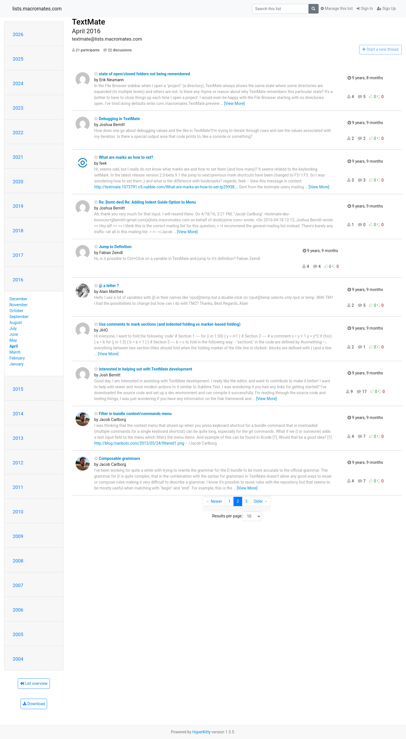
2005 (18, 634)
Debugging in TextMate (117, 118)
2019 (18, 206)
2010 (18, 512)
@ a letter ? (106, 285)
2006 (18, 610)
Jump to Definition (113, 246)
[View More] (234, 103)
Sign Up (386, 8)
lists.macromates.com (37, 9)
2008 (18, 561)
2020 (18, 181)
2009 (18, 536)
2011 (18, 487)
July (13, 328)
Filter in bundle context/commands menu (133, 413)
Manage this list (337, 8)
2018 (18, 230)
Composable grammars (117, 458)
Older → (260, 501)
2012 (18, 463)
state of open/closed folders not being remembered (142, 74)
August (16, 322)
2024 (18, 83)
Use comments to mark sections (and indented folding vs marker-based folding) (167, 324)
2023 (18, 108)
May (13, 340)
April (14, 346)
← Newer (214, 501)
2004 (18, 659)
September (19, 316)
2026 (18, 34)
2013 (18, 438)
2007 (18, 585)
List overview (34, 683)
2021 (18, 157)
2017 (18, 255)
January (17, 364)
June (14, 334)
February (17, 358)
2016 (18, 280)
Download (34, 704)
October (16, 310)
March (15, 352)
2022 (18, 132)
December (19, 299)
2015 (18, 389)
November (19, 305)
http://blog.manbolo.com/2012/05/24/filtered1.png (139, 443)
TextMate (88, 22)
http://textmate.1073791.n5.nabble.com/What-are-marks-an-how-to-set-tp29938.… (166, 187)
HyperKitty (201, 732)
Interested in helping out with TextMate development (143, 369)
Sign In (365, 8)
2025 (18, 59)
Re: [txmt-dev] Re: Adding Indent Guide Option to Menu (145, 202)
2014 (18, 413)
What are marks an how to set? (123, 157)
